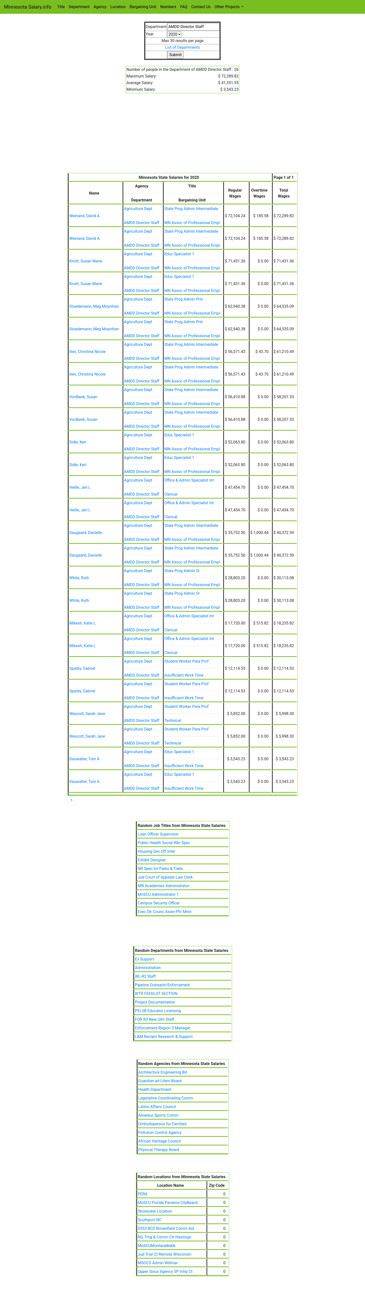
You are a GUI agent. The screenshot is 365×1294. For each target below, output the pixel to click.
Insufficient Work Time (184, 675)
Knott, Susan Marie (85, 261)
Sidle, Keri (78, 442)
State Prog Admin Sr (182, 570)
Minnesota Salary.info (27, 7)
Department (79, 6)
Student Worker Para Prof (186, 661)
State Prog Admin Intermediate (191, 208)
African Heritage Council (159, 1141)
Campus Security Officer (159, 903)
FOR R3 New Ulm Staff (154, 1019)
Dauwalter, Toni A (84, 759)
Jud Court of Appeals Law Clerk (165, 877)
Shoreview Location (155, 1211)
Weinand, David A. (85, 215)
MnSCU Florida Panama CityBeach (168, 1202)
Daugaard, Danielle (85, 532)
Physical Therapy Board (158, 1149)
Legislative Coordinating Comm (165, 1098)
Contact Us (201, 6)
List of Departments (182, 47)
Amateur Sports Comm (158, 1115)
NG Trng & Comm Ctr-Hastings (164, 1237)
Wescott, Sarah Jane (87, 713)
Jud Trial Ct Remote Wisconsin (164, 1254)
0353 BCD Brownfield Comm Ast (166, 1228)
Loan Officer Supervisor (158, 834)
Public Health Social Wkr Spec (164, 842)
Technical (172, 720)
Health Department (155, 1089)
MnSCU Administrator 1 (158, 894)
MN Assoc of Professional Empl (192, 222)
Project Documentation (155, 1002)
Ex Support (144, 959)
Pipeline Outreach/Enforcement (162, 985)
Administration (148, 967)
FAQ (183, 6)
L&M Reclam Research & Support (163, 1036)
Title (61, 6)
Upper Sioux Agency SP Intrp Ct (165, 1271)
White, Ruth (79, 578)
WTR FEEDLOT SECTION (156, 993)
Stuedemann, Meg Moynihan (94, 306)
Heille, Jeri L (80, 487)
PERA (142, 1194)
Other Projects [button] (228, 6)
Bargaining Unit (143, 6)
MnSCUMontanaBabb (156, 1245)
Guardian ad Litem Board (160, 1081)
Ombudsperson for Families (162, 1124)
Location (118, 6)
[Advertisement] (182, 136)
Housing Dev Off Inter (156, 851)
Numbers (168, 6)
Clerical (170, 494)
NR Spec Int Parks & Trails (160, 868)
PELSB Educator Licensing (158, 1010)
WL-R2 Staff (145, 976)
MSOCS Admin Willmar (158, 1263)
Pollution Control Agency (159, 1132)
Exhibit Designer (152, 860)
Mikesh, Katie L (82, 623)
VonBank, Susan (83, 397)
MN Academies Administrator (163, 885)
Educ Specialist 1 (179, 254)
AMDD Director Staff (141, 222)
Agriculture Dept (138, 208)
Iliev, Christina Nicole (87, 351)
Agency (100, 6)
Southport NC (149, 1220)
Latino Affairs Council (157, 1106)
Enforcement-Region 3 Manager (162, 1028)
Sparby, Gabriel (82, 668)
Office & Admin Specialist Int (189, 480)
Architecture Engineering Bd (162, 1072)
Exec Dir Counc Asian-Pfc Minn (164, 911)
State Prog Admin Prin (183, 299)
